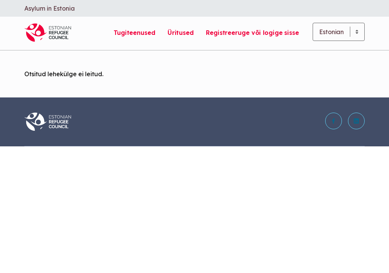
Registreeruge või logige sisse (252, 32)
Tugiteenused (134, 32)
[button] (333, 121)
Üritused (181, 32)
